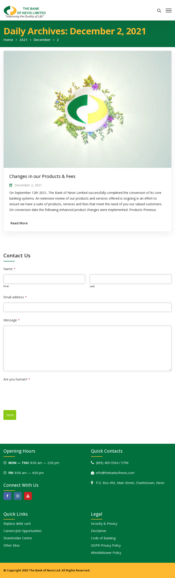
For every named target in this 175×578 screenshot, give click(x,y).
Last (92, 286)
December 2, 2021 (28, 185)
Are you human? (16, 379)
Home (8, 39)
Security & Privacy (104, 523)
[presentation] (38, 394)
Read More (19, 223)
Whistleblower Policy (106, 552)
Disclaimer (98, 531)
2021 (23, 39)
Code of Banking (103, 538)
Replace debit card (17, 523)
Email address (15, 297)
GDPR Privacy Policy (106, 545)
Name (9, 269)
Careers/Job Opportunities (22, 531)
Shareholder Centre (17, 538)
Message (11, 320)
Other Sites (11, 545)
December (42, 39)
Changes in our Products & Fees (42, 176)
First (6, 286)
